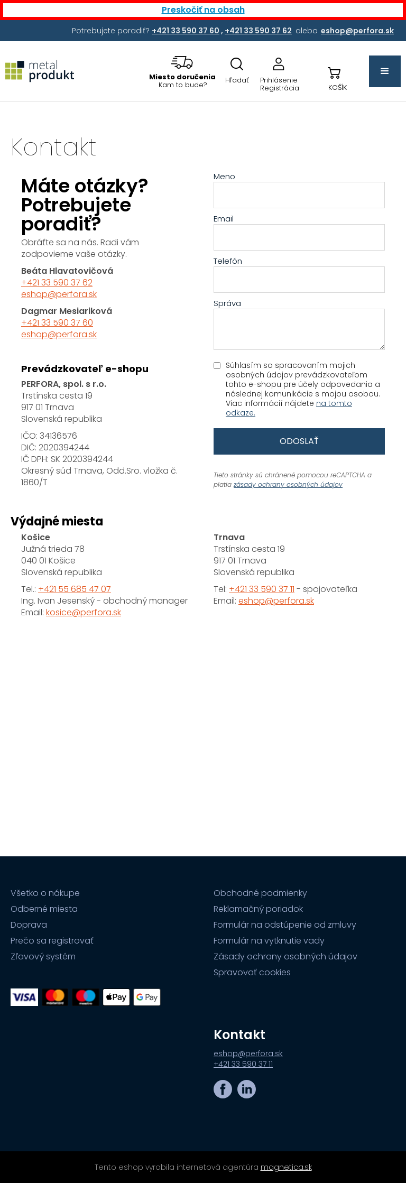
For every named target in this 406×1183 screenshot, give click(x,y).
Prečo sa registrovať (52, 941)
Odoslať (299, 441)
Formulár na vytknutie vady (269, 941)
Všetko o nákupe (45, 893)
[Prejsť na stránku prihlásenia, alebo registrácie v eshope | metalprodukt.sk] (280, 71)
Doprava (29, 925)
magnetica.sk (286, 1167)
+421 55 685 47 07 (74, 589)
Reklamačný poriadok (258, 909)
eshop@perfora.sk (59, 294)
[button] (183, 71)
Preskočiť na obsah (203, 10)
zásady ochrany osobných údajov (288, 484)
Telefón (228, 261)
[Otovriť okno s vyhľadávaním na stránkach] (237, 71)
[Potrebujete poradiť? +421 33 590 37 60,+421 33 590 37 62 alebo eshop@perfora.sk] (186, 30)
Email (224, 219)
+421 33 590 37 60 (57, 323)
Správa (227, 303)
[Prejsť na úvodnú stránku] (42, 71)
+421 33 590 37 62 (57, 282)
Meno (224, 176)
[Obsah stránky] (203, 478)
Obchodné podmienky (260, 893)
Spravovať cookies (252, 972)
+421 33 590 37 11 (261, 589)
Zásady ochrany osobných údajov (285, 956)
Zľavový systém (43, 956)
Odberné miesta (44, 909)
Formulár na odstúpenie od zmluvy (285, 925)
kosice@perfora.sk (83, 612)
